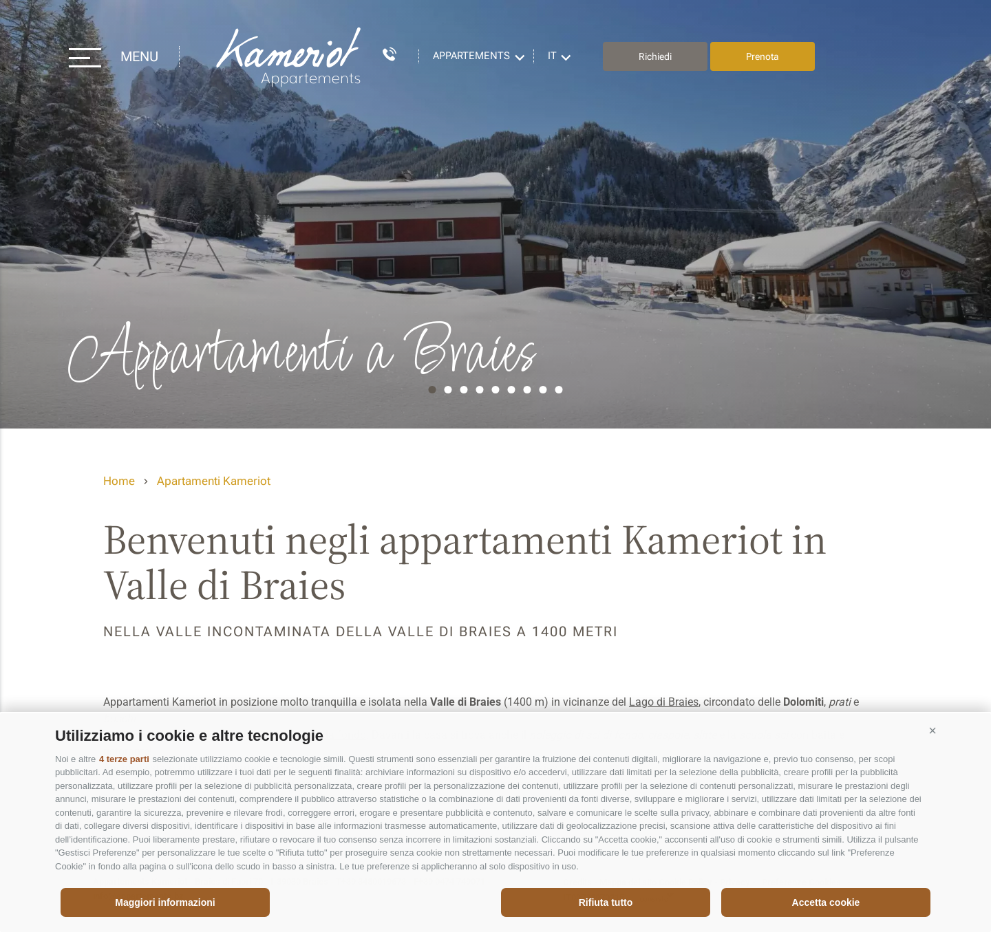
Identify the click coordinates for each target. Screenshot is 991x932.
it (552, 56)
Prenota (762, 56)
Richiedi (655, 56)
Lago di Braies (664, 701)
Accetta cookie (826, 902)
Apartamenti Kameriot (213, 481)
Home (119, 481)
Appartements (471, 56)
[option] (495, 214)
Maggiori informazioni (165, 902)
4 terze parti (124, 759)
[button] (932, 730)
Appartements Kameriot (290, 56)
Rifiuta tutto (606, 902)
